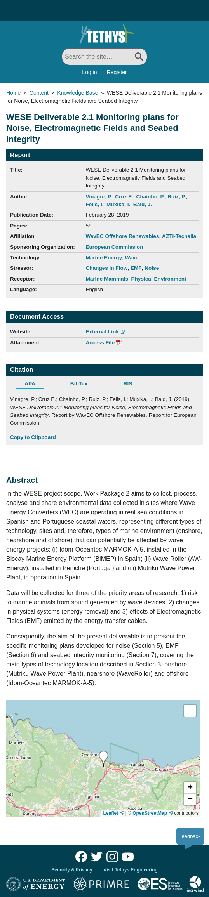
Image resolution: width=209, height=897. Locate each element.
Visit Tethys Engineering (131, 870)
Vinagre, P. (98, 197)
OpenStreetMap (149, 813)
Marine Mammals (106, 279)
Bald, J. (142, 204)
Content (39, 93)
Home (13, 93)
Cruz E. (124, 197)
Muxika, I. (118, 204)
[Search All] (104, 56)
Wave (132, 257)
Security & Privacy (71, 870)
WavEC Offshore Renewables (122, 236)
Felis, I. (94, 204)
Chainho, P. (150, 197)
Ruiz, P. (176, 197)
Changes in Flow (106, 268)
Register (117, 72)
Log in (89, 72)
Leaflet (110, 813)
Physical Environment (158, 279)
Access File (100, 342)
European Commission (114, 247)
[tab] (34, 384)
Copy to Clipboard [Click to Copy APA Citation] (33, 437)
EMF (136, 268)
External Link (101, 332)
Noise (152, 268)
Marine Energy (103, 257)
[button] (190, 788)
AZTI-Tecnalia (179, 236)
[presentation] (103, 759)
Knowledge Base (77, 93)
